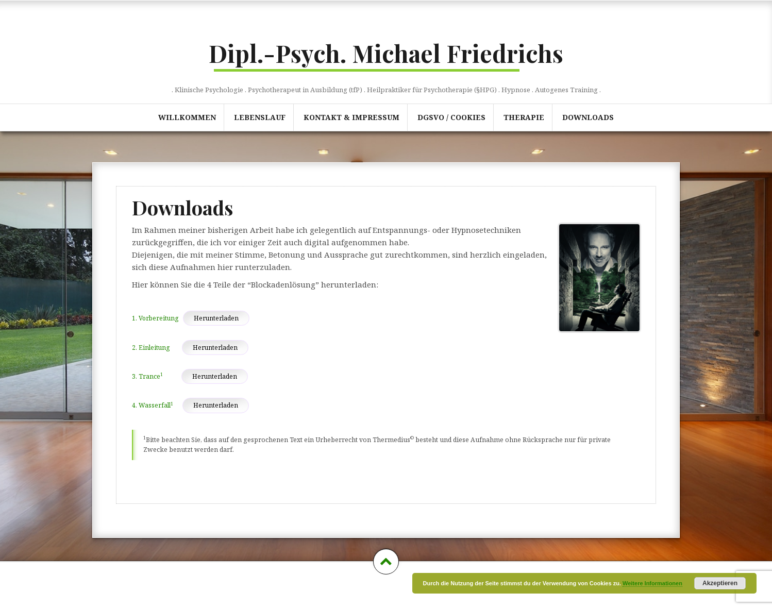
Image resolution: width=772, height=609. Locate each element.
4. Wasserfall (152, 405)
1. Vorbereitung (155, 318)
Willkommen (187, 117)
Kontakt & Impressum (351, 117)
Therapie (524, 117)
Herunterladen (216, 318)
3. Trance (147, 376)
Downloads (588, 117)
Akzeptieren (719, 583)
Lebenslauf (260, 117)
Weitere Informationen (652, 583)
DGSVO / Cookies (451, 117)
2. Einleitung (151, 347)
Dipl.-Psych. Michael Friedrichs (386, 53)
